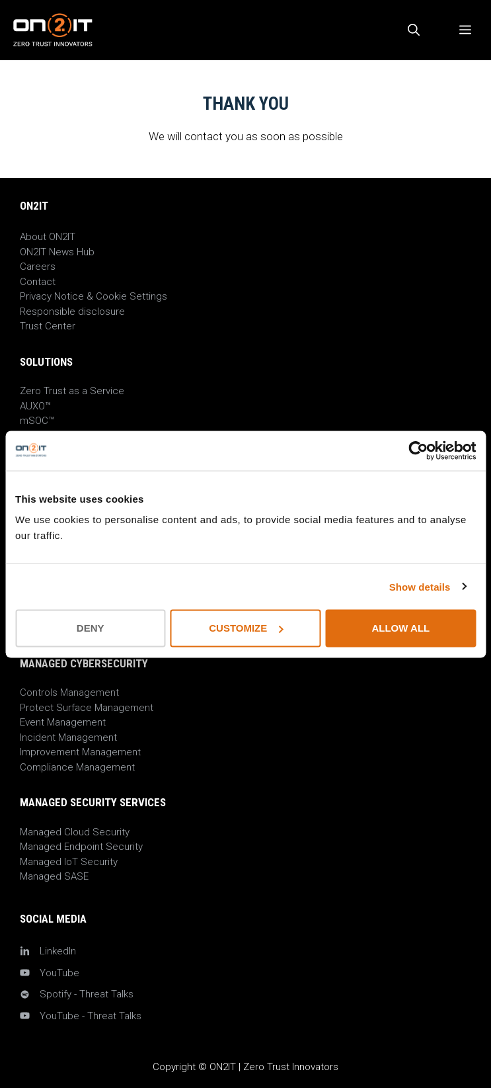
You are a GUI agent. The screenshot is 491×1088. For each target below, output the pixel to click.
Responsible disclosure (72, 311)
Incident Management (68, 737)
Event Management (63, 722)
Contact (38, 282)
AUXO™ (35, 406)
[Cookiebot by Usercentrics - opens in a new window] (418, 450)
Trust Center (47, 326)
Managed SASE (54, 876)
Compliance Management (77, 767)
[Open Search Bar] (413, 30)
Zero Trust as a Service (72, 391)
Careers (38, 266)
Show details (420, 586)
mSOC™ (37, 421)
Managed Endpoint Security (81, 847)
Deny (90, 628)
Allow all (400, 628)
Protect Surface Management (86, 708)
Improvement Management (80, 752)
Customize (246, 628)
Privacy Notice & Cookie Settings (93, 296)
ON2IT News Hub (57, 252)
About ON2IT (47, 237)
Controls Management (69, 692)
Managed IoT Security (69, 862)
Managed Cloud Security (75, 832)
